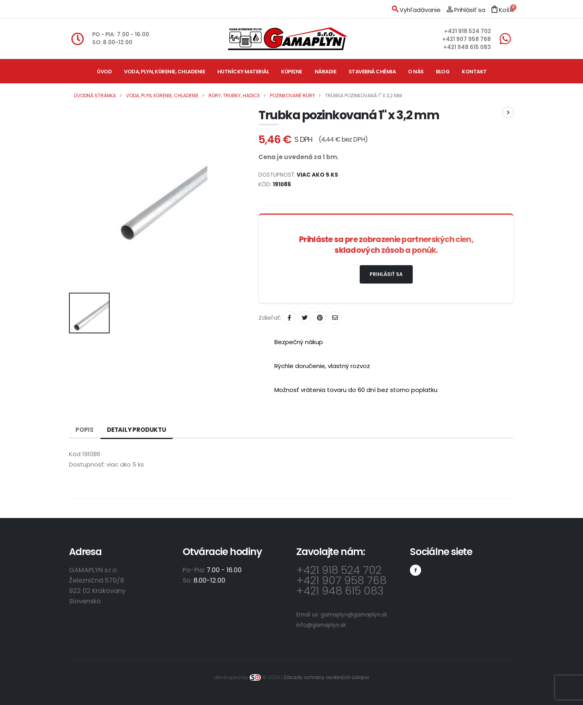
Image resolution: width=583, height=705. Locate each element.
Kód (75, 454)
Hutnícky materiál (243, 71)
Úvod (104, 71)
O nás (416, 71)
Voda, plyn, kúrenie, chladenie (164, 71)
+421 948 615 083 (467, 47)
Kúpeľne (291, 71)
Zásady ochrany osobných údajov (326, 677)
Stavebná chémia (372, 71)
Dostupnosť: (87, 464)
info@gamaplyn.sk (321, 625)
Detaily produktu (136, 429)
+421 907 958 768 (466, 39)
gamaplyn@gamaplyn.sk (354, 614)
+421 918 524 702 (467, 31)
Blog (442, 71)
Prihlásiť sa (386, 274)
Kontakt (474, 71)
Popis (84, 429)
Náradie (326, 71)
